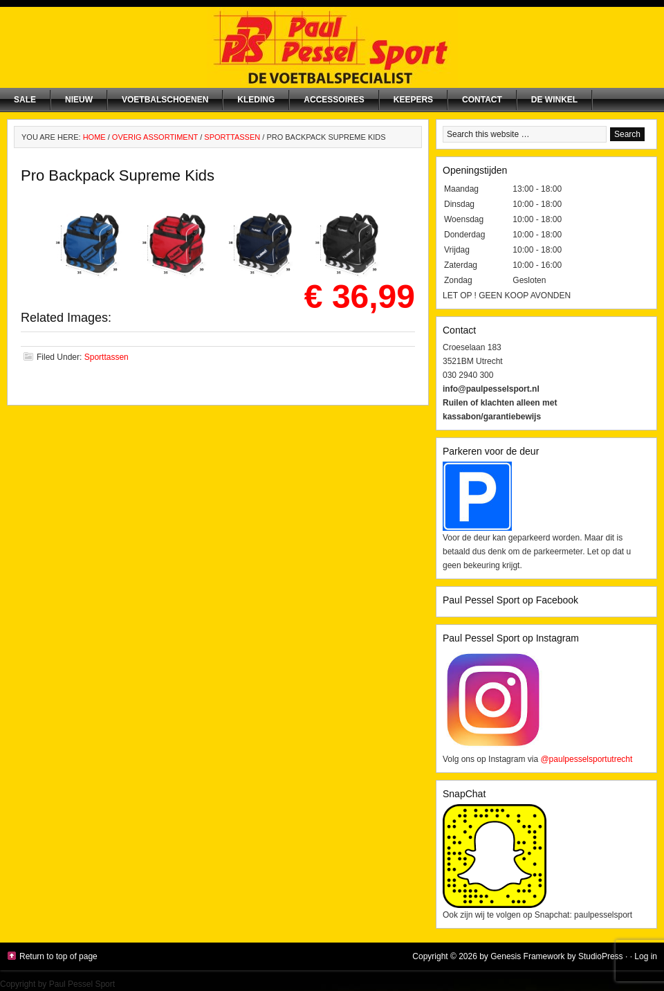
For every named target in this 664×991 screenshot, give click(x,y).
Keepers (413, 99)
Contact (482, 99)
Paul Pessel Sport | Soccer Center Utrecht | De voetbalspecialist (332, 47)
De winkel (554, 99)
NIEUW (79, 99)
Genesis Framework (527, 956)
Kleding (256, 99)
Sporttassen (106, 357)
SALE (25, 99)
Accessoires (334, 99)
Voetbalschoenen (165, 99)
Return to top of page (58, 956)
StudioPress (600, 956)
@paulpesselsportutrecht (586, 759)
